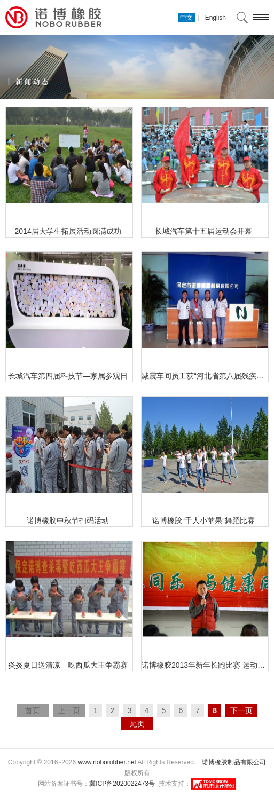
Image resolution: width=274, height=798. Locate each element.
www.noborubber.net (106, 762)
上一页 (69, 710)
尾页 (137, 724)
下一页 (241, 710)
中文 (186, 17)
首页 (32, 710)
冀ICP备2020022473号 (122, 783)
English (215, 17)
